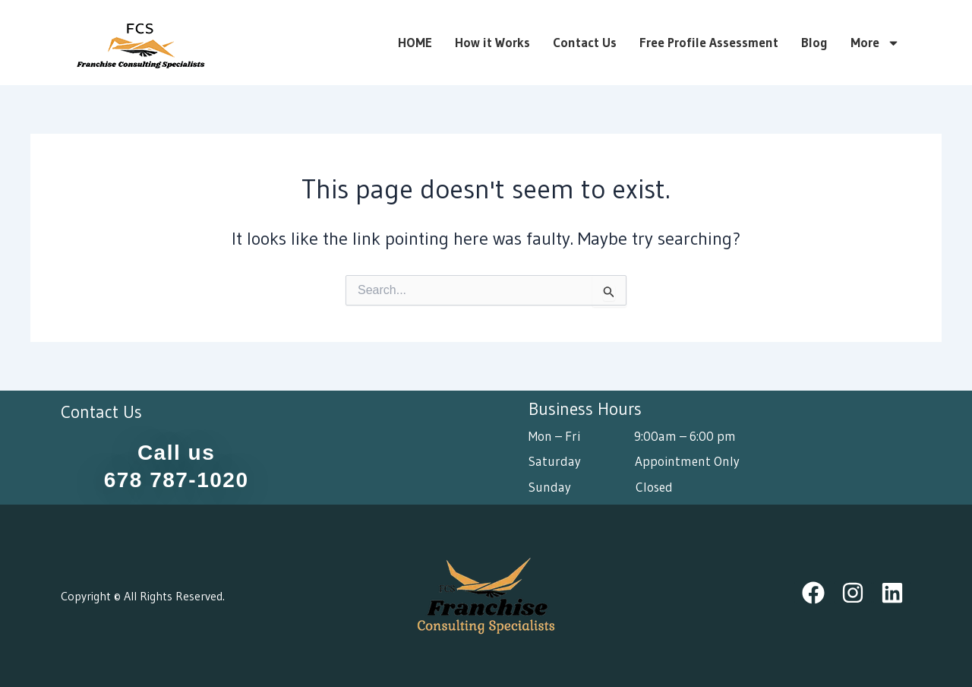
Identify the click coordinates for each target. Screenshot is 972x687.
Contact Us (585, 42)
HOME (415, 42)
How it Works (492, 42)
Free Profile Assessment (708, 42)
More (875, 42)
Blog (814, 42)
